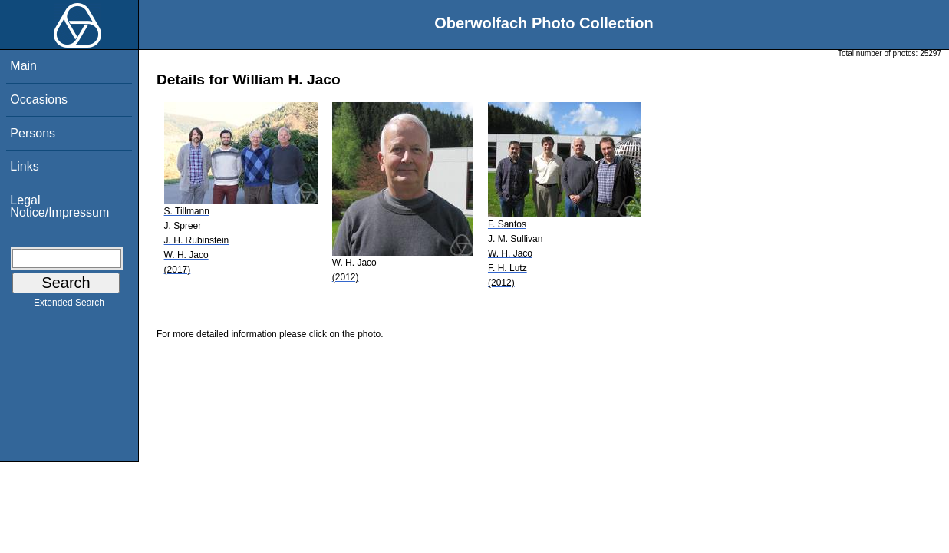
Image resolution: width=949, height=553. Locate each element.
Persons (32, 133)
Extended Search (69, 305)
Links (24, 166)
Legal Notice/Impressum (59, 206)
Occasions (39, 99)
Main (23, 65)
